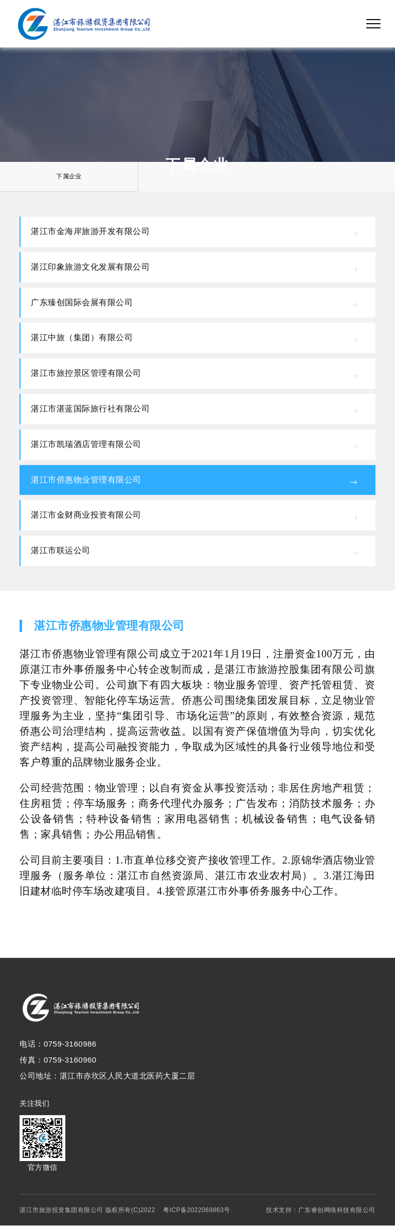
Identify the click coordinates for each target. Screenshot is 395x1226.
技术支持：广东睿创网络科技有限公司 (320, 1210)
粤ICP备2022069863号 (196, 1210)
